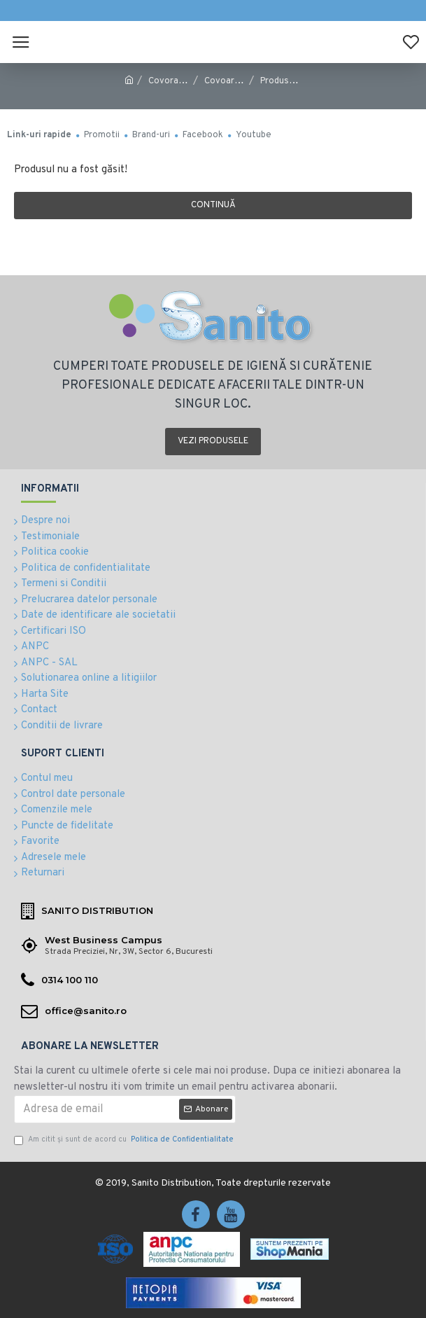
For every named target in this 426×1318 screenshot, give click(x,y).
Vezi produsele (213, 441)
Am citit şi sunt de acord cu (125, 1140)
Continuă (213, 205)
